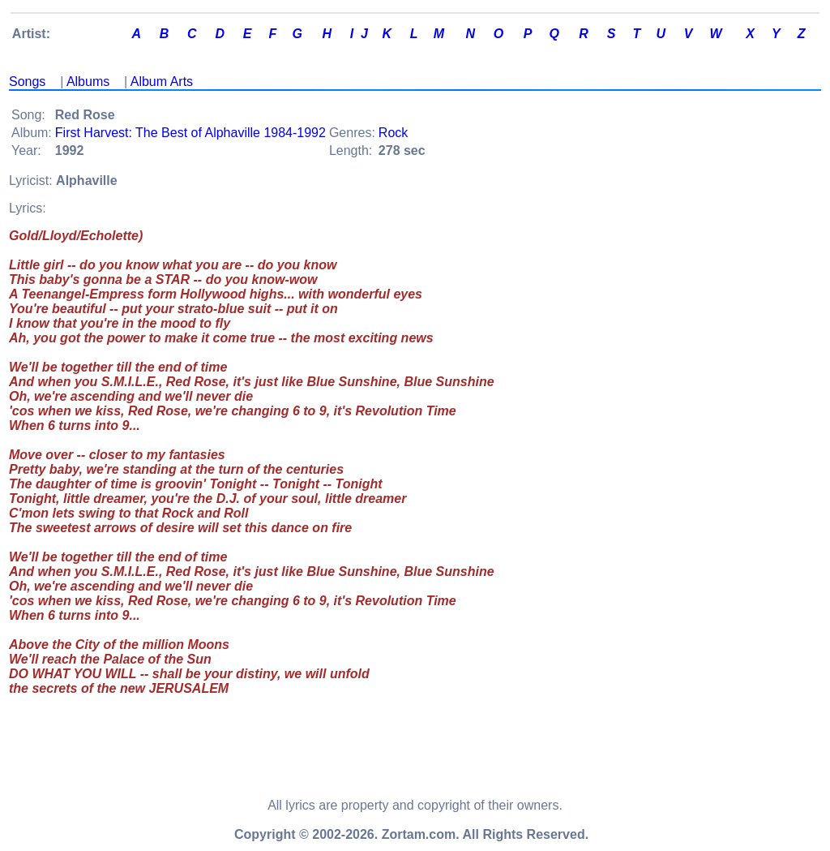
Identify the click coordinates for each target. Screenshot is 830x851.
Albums (87, 81)
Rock (393, 133)
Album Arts (161, 81)
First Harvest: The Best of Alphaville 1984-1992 (190, 133)
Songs (27, 81)
